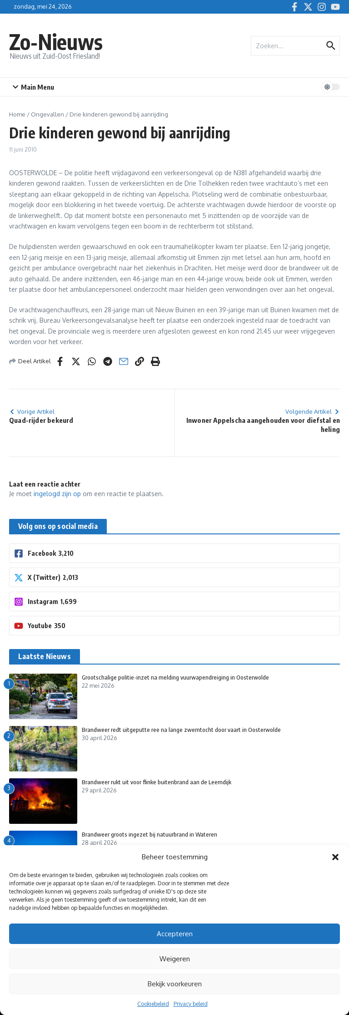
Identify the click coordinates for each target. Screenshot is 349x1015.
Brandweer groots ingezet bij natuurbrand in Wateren (149, 834)
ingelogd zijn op (57, 493)
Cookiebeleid (153, 1003)
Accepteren (175, 933)
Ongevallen (47, 114)
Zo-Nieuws (56, 42)
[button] (335, 857)
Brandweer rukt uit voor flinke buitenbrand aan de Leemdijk (156, 782)
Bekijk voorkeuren (175, 983)
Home (17, 114)
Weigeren (175, 958)
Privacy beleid (191, 1003)
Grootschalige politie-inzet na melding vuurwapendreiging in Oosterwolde (175, 677)
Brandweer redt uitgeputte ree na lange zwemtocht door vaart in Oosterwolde (181, 729)
